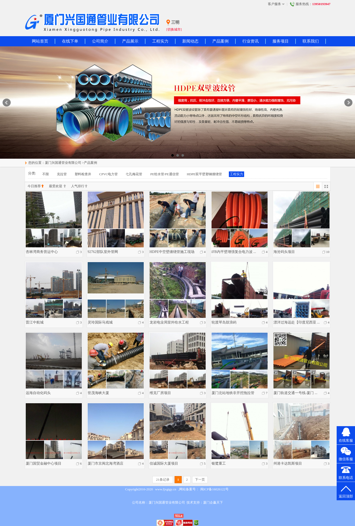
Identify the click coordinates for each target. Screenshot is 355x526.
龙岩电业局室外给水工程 (169, 322)
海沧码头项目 (284, 252)
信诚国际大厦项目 (164, 463)
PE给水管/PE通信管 (164, 174)
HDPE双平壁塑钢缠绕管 (204, 174)
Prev (7, 103)
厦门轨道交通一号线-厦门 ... (295, 393)
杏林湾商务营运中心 (42, 252)
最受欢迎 (57, 186)
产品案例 (220, 41)
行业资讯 (250, 41)
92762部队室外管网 (103, 252)
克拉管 (62, 174)
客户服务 (276, 4)
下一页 (200, 479)
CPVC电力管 (108, 174)
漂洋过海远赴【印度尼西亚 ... (296, 322)
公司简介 (100, 41)
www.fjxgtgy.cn (165, 489)
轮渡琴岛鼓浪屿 (224, 322)
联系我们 (311, 41)
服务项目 (280, 41)
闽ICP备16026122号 (214, 489)
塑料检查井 (83, 174)
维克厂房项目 (160, 393)
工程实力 (160, 41)
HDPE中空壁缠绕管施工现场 (172, 252)
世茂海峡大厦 (98, 393)
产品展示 (130, 41)
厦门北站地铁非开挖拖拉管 (233, 393)
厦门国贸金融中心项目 (43, 463)
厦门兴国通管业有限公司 (63, 163)
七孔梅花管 (134, 174)
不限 (45, 174)
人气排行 (79, 186)
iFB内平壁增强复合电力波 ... (234, 252)
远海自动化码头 (38, 393)
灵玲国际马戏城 (100, 322)
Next (348, 103)
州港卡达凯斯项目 (287, 463)
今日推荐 (36, 186)
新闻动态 (190, 41)
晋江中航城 (35, 322)
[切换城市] (174, 29)
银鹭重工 (219, 463)
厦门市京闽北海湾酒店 (105, 463)
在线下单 (70, 41)
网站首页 (40, 41)
